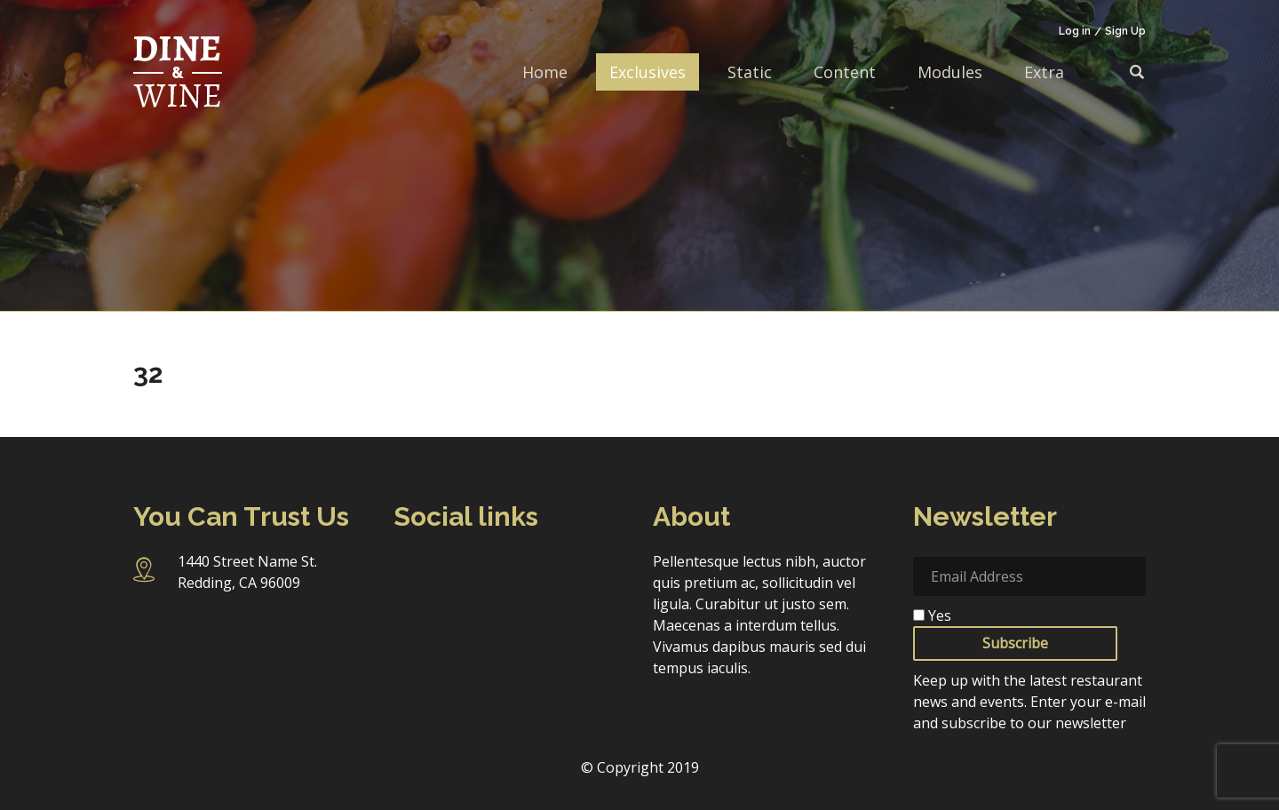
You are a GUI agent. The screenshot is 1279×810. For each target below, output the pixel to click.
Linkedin (552, 571)
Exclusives (647, 72)
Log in (1075, 31)
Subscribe (1015, 643)
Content (845, 72)
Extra (1044, 72)
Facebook (409, 571)
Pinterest (409, 610)
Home (545, 72)
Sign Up (1125, 31)
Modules (950, 72)
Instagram (458, 571)
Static (749, 72)
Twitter (505, 571)
